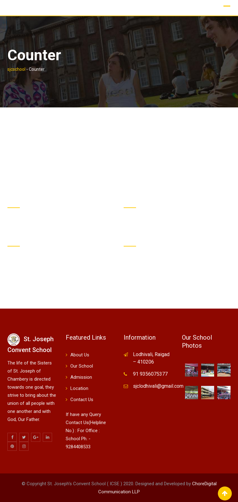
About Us (79, 355)
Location (79, 388)
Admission (81, 377)
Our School (81, 366)
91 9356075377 (150, 374)
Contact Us (81, 399)
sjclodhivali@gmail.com (158, 386)
